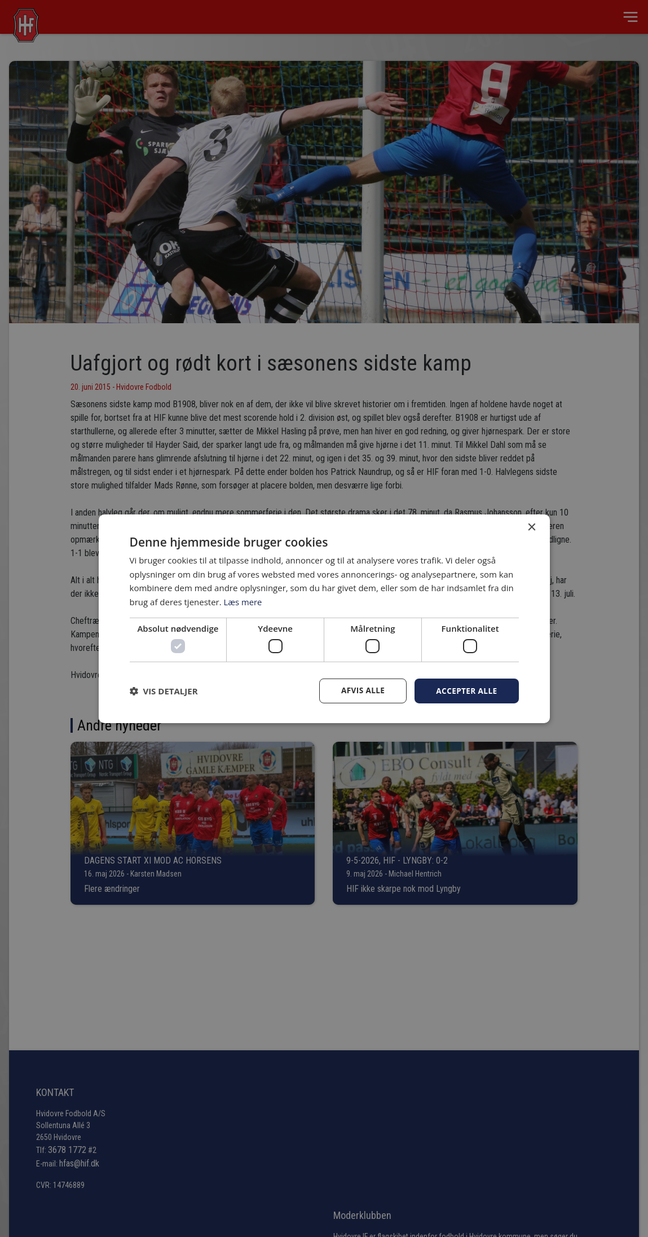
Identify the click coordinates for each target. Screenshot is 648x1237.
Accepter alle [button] (465, 690)
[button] (164, 691)
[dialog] (324, 618)
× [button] (531, 527)
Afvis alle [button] (360, 690)
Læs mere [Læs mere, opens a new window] (243, 601)
